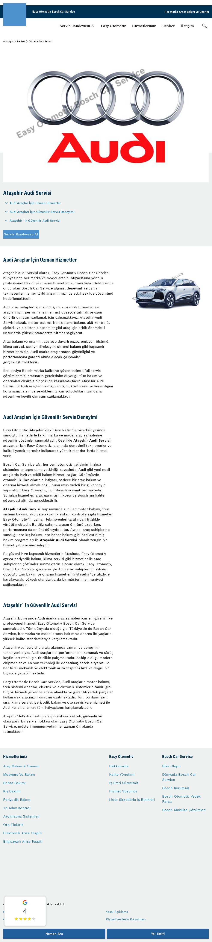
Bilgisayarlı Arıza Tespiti (22, 841)
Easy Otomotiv (113, 26)
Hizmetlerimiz (144, 26)
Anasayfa (8, 41)
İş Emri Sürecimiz (123, 783)
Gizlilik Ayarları (14, 919)
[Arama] (204, 25)
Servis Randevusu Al (77, 26)
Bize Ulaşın (171, 766)
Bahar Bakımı (14, 783)
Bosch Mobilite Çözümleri (184, 810)
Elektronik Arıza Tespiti (22, 833)
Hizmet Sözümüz (123, 791)
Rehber (168, 26)
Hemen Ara (54, 934)
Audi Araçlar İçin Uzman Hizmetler (35, 203)
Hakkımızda (119, 766)
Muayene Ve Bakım (19, 774)
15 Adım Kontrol (16, 808)
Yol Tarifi (158, 934)
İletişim (187, 26)
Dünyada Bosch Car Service (179, 777)
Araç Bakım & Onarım (21, 766)
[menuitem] (77, 25)
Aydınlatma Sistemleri (21, 816)
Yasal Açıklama (117, 912)
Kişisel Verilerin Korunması (126, 919)
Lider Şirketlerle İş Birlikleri (132, 799)
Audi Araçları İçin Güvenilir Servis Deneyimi (42, 212)
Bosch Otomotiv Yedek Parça (181, 799)
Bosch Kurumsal (175, 788)
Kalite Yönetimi (121, 774)
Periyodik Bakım (16, 799)
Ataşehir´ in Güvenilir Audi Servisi (35, 221)
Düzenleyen (11, 912)
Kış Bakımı (12, 791)
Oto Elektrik (13, 824)
